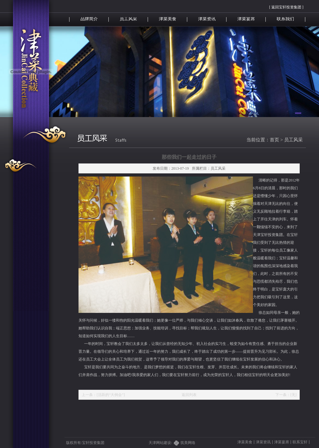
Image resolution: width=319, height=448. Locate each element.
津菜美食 (167, 19)
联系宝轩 (300, 442)
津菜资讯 (207, 19)
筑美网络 (187, 443)
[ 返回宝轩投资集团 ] (286, 7)
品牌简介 (89, 19)
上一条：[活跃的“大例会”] (103, 395)
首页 (274, 139)
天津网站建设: (164, 443)
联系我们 (285, 19)
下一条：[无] (286, 395)
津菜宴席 (246, 19)
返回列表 (189, 395)
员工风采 (128, 19)
